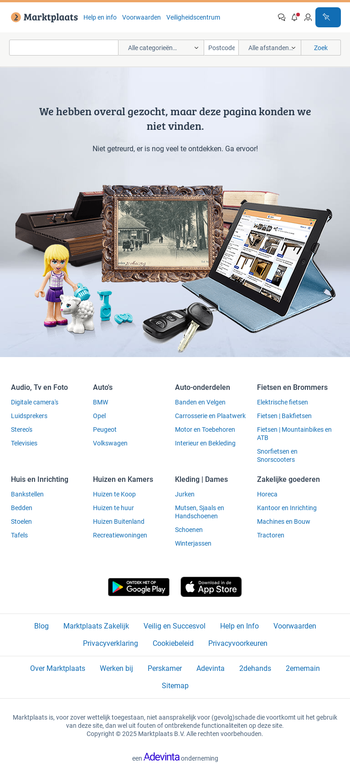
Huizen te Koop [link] (114, 494)
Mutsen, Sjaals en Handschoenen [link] (199, 512)
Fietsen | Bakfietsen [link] (284, 415)
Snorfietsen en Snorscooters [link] (277, 455)
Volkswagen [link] (110, 443)
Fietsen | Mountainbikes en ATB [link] (294, 433)
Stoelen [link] (21, 521)
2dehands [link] (255, 668)
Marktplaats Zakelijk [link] (96, 626)
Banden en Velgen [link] (200, 402)
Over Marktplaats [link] (57, 668)
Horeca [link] (267, 494)
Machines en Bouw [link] (283, 521)
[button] (295, 17)
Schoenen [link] (189, 529)
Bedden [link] (21, 507)
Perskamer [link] (165, 668)
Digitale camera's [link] (34, 402)
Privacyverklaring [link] (110, 643)
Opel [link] (99, 415)
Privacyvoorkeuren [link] (238, 643)
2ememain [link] (303, 668)
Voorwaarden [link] (141, 17)
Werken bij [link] (116, 668)
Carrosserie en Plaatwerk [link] (210, 415)
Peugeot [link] (105, 429)
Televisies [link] (24, 443)
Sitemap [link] (175, 685)
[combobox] (63, 48)
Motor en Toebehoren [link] (205, 429)
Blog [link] (41, 626)
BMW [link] (100, 402)
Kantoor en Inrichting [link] (287, 507)
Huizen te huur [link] (113, 507)
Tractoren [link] (270, 535)
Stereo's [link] (21, 429)
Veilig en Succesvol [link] (175, 626)
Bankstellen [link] (27, 494)
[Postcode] (221, 47)
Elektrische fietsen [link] (282, 402)
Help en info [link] (100, 17)
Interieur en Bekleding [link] (205, 443)
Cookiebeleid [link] (173, 643)
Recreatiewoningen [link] (120, 535)
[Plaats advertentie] (328, 17)
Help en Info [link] (239, 626)
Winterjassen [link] (193, 543)
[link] (42, 17)
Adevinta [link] (210, 668)
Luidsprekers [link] (29, 415)
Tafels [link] (19, 535)
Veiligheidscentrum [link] (193, 17)
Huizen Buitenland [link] (118, 521)
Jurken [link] (185, 494)
